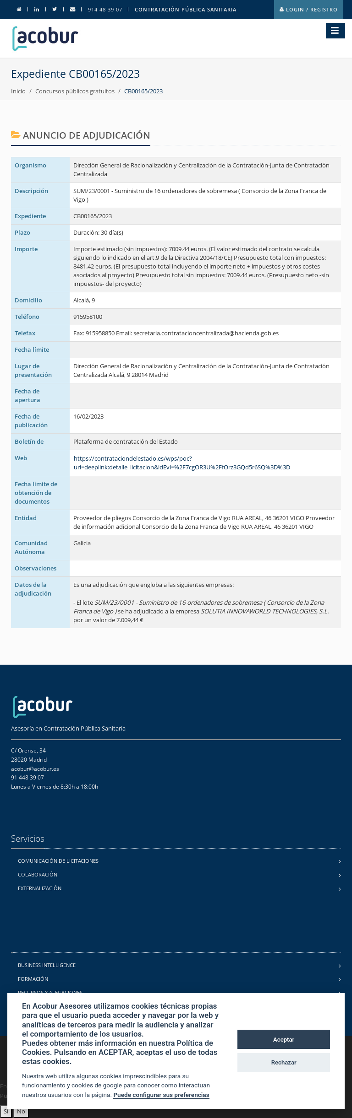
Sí (6, 1111)
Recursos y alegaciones (50, 992)
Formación (33, 978)
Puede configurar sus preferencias (161, 1094)
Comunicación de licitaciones (58, 860)
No (21, 1111)
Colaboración (37, 874)
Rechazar (284, 1062)
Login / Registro (309, 9)
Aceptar (283, 1039)
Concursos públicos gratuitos (75, 91)
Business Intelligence (47, 965)
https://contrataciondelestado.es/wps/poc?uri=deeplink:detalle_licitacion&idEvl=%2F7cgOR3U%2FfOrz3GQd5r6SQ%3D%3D (182, 462)
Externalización (39, 888)
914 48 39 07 (105, 9)
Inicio (18, 91)
